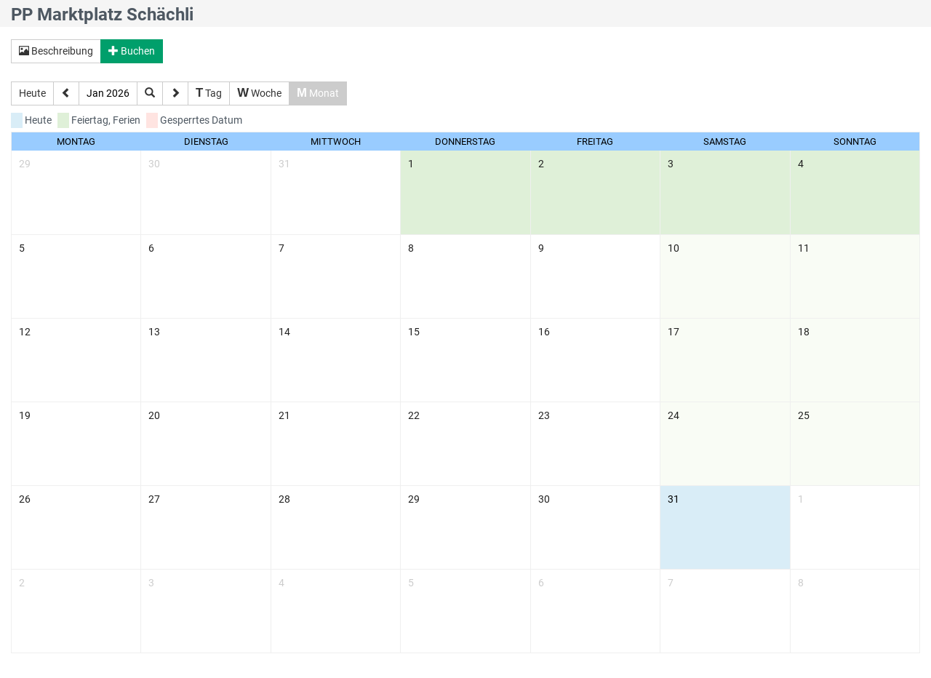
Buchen (131, 51)
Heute (32, 93)
